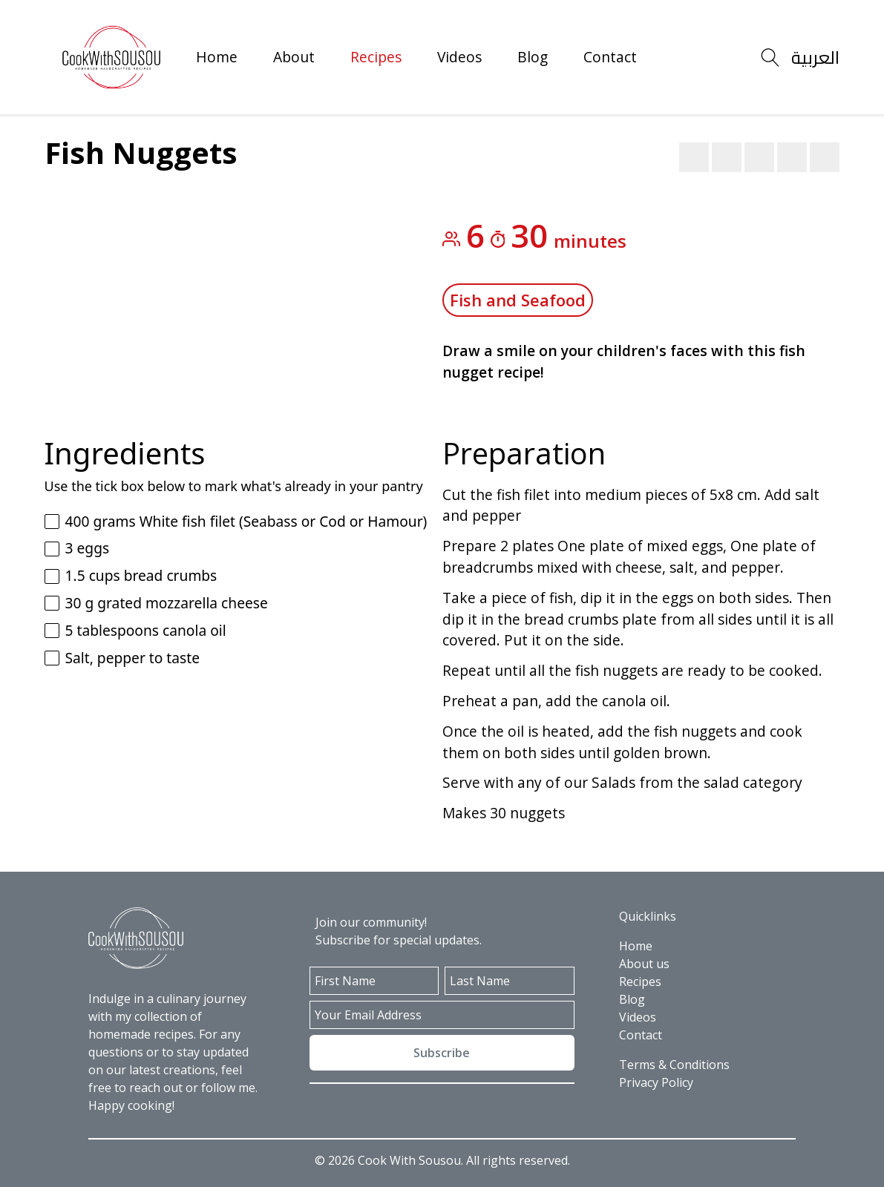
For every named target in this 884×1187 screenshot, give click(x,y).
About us (644, 964)
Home (217, 57)
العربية (815, 57)
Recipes (376, 57)
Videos (459, 57)
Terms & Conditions (674, 1064)
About (294, 57)
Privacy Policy (656, 1082)
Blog (532, 57)
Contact (610, 57)
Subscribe (441, 1053)
